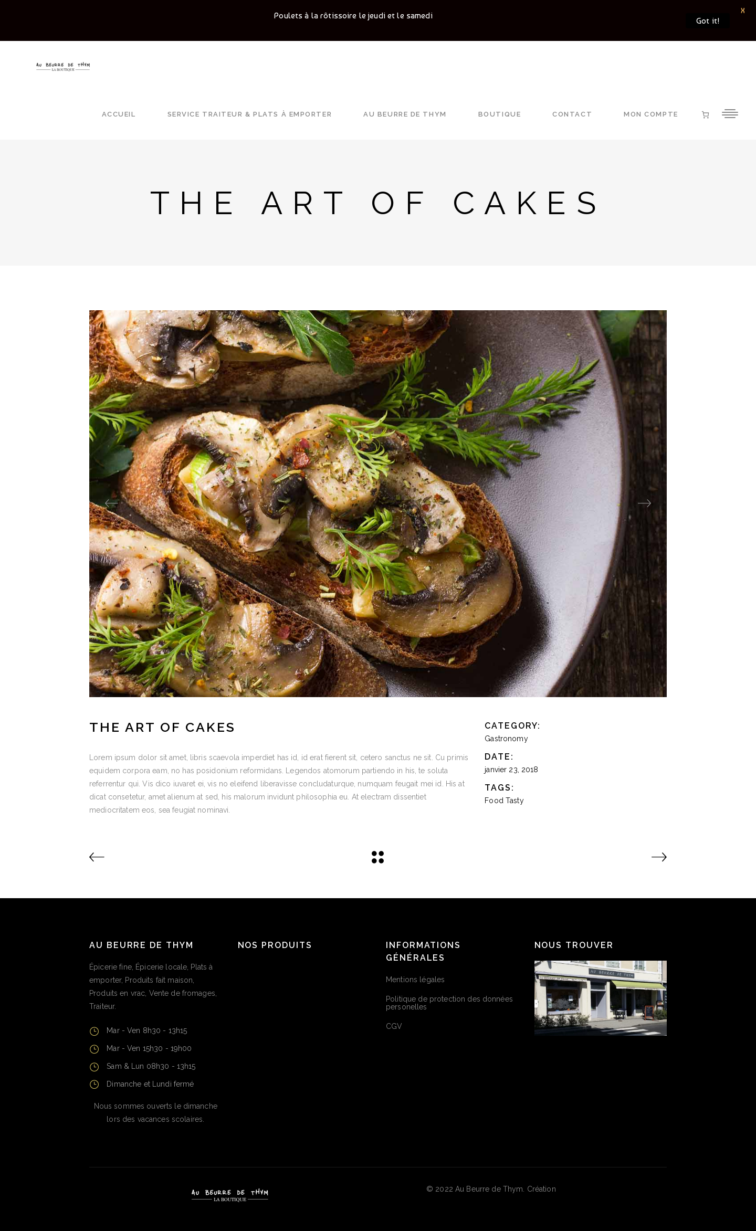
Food (494, 800)
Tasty (515, 800)
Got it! (707, 21)
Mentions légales (415, 979)
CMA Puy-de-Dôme (592, 1189)
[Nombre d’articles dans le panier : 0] (705, 115)
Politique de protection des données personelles (449, 1003)
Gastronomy (506, 738)
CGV (394, 1026)
